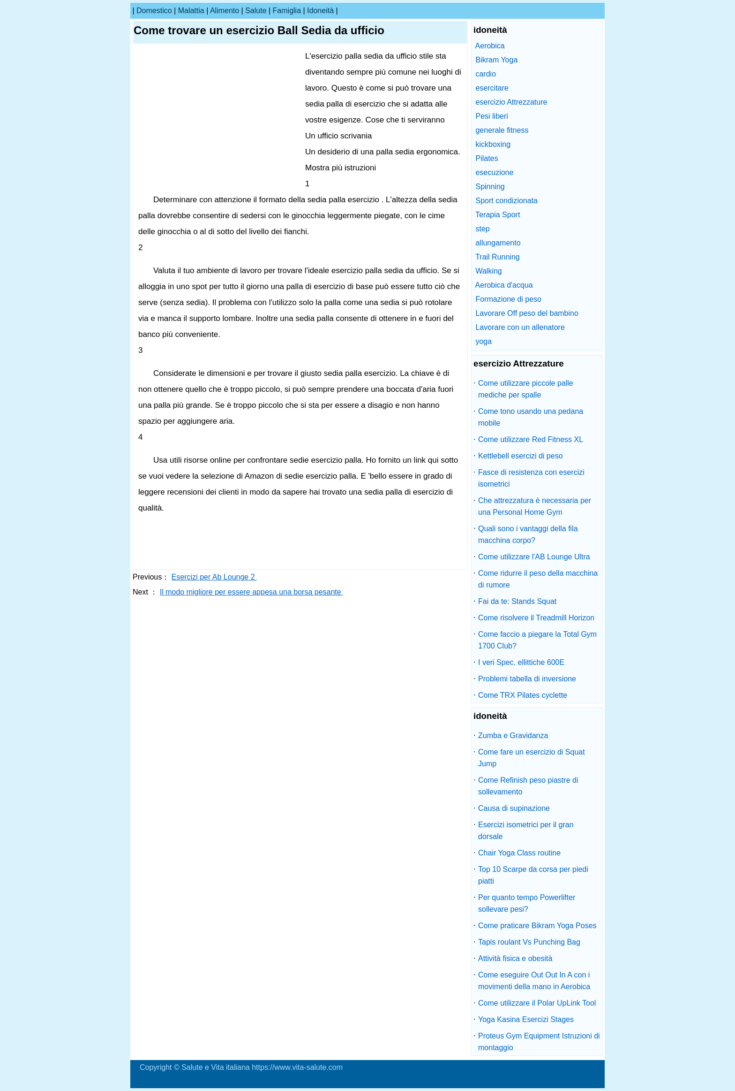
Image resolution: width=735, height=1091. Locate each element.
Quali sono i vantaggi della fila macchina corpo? (528, 534)
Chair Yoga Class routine (519, 853)
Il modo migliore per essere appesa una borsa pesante (251, 592)
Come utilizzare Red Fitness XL (530, 439)
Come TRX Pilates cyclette (522, 695)
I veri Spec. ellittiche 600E (521, 662)
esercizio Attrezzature (511, 102)
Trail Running (497, 257)
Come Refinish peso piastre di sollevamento (528, 786)
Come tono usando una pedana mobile (530, 417)
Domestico (154, 11)
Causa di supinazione (514, 808)
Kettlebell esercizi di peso (520, 456)
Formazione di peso (508, 299)
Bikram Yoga (496, 60)
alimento (224, 11)
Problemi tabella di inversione (527, 679)
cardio (485, 74)
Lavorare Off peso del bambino (526, 313)
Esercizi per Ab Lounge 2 (214, 577)
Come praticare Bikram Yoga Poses (537, 926)
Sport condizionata (506, 201)
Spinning (489, 187)
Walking (488, 271)
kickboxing (492, 144)
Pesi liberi (491, 116)
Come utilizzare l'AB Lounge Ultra (534, 557)
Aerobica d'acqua (504, 285)
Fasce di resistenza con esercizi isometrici (531, 478)
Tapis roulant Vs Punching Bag (529, 942)
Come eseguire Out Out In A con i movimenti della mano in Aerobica (534, 981)
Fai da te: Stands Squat (517, 601)
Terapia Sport (497, 215)
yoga (483, 341)
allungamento (497, 243)
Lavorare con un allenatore (519, 327)
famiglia (287, 11)
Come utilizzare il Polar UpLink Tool (537, 1003)
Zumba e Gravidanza (513, 736)
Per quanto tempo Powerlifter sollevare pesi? (526, 903)
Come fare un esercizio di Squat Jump (531, 758)
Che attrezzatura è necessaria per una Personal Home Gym (534, 506)
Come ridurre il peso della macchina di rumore (538, 579)
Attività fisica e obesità (515, 958)
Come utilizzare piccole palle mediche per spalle (525, 389)
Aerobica (490, 46)
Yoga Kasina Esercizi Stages (526, 1019)
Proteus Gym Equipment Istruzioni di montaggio (539, 1042)
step (482, 229)
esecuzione (494, 172)
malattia (191, 11)
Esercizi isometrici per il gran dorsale (526, 830)
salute (255, 11)
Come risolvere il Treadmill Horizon (536, 618)
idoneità (320, 11)
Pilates (486, 158)
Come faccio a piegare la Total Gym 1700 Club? (537, 640)
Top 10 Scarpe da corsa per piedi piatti (533, 875)
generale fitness (501, 130)
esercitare (491, 88)
